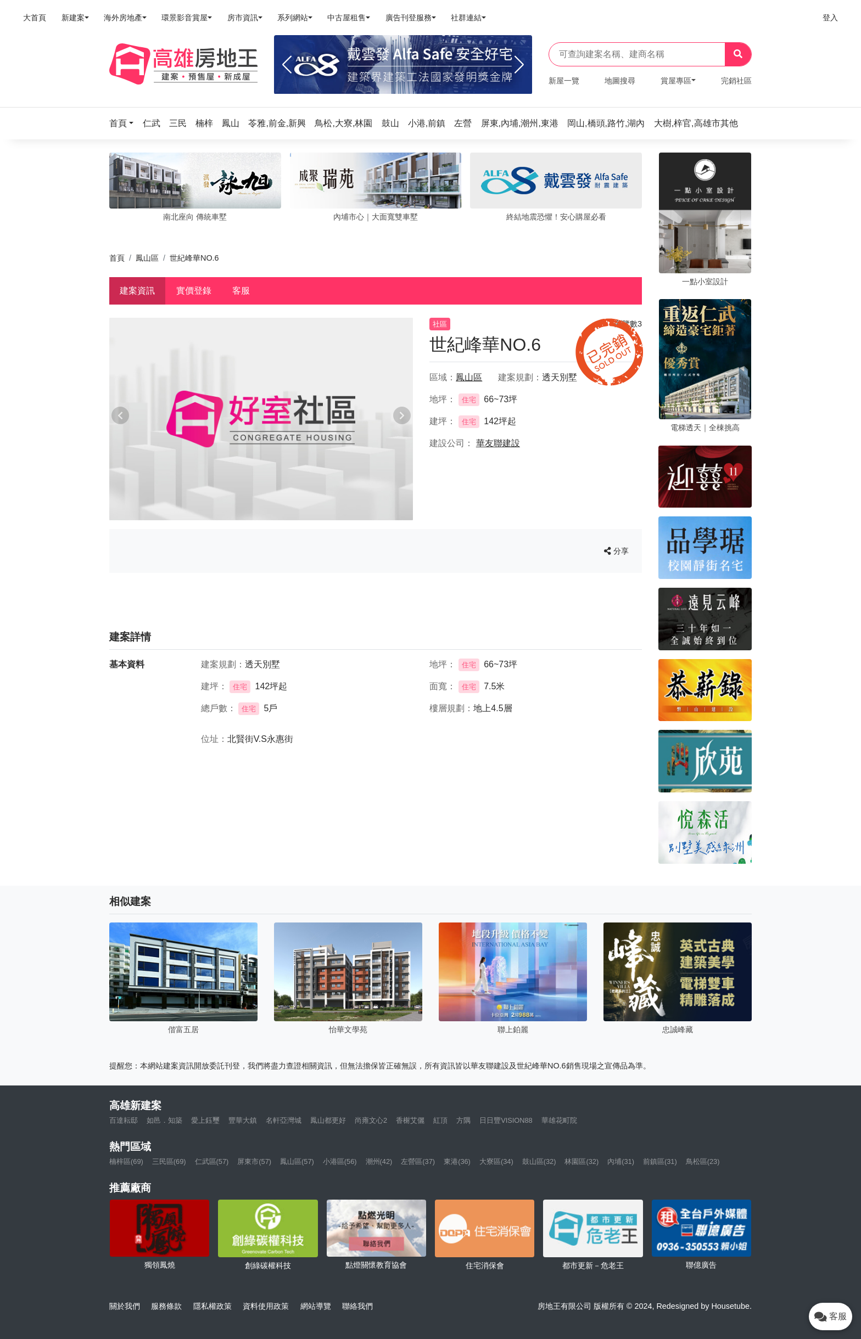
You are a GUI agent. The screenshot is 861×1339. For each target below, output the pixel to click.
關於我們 (124, 1306)
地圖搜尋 (620, 80)
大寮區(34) (496, 1161)
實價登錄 (193, 290)
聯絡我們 (357, 1306)
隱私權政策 (212, 1306)
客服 (241, 290)
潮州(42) (379, 1161)
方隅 (463, 1120)
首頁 (117, 258)
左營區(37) (418, 1161)
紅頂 (440, 1120)
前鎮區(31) (660, 1161)
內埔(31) (620, 1161)
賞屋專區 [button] (676, 80)
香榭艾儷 (410, 1120)
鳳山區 (147, 258)
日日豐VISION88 (506, 1120)
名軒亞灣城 (283, 1120)
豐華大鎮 (242, 1120)
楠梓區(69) (126, 1161)
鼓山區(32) (539, 1161)
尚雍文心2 (371, 1120)
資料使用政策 (266, 1306)
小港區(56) (340, 1161)
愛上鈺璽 (205, 1120)
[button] (124, 123)
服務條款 (166, 1306)
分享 (616, 551)
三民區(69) (169, 1161)
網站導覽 (315, 1306)
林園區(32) (581, 1161)
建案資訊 (137, 290)
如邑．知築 (164, 1120)
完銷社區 (736, 80)
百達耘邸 (123, 1120)
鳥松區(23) (703, 1161)
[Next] (519, 65)
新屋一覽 (564, 80)
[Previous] (286, 65)
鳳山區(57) (297, 1161)
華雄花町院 (559, 1120)
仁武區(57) (212, 1161)
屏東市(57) (254, 1161)
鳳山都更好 (328, 1120)
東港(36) (457, 1161)
